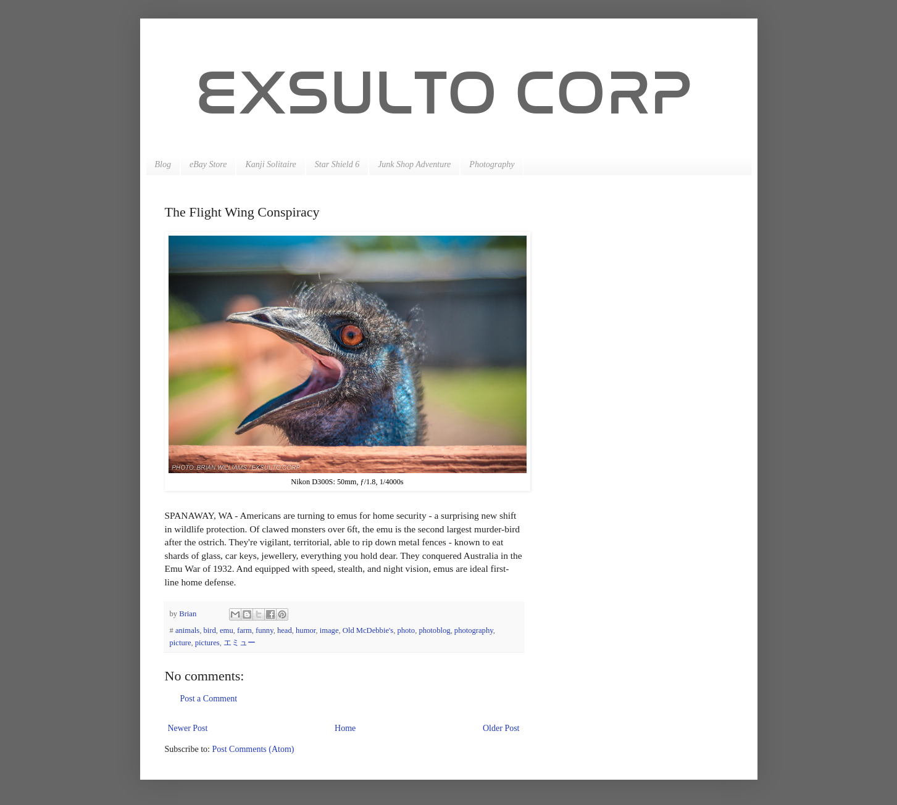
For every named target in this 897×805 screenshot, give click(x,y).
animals (187, 630)
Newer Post (188, 728)
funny (264, 630)
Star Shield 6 (337, 164)
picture (180, 642)
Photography (491, 164)
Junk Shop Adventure (414, 164)
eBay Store (208, 164)
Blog (163, 164)
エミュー (239, 642)
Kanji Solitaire (270, 164)
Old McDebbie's (368, 630)
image (329, 630)
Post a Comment (209, 698)
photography (473, 630)
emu (226, 630)
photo (406, 630)
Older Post (501, 728)
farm (244, 630)
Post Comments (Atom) (253, 749)
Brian (188, 613)
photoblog (434, 630)
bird (209, 630)
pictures (207, 642)
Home (345, 728)
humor (305, 630)
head (284, 630)
